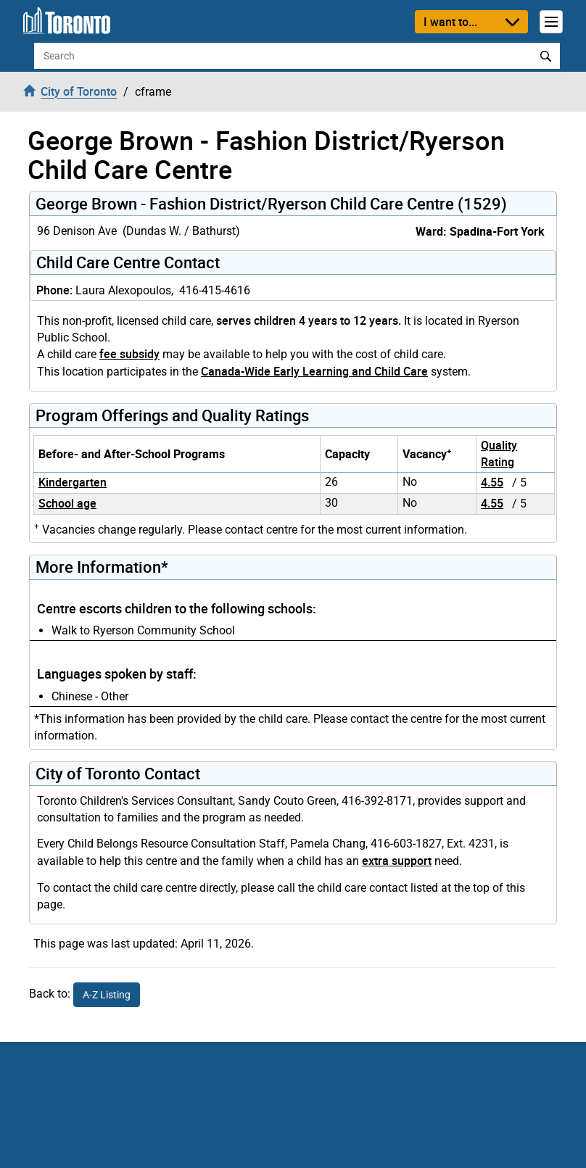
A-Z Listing (107, 995)
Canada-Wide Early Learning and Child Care (314, 371)
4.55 (492, 482)
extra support (397, 861)
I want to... (450, 22)
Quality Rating (499, 453)
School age (67, 503)
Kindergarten (72, 482)
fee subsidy (129, 354)
